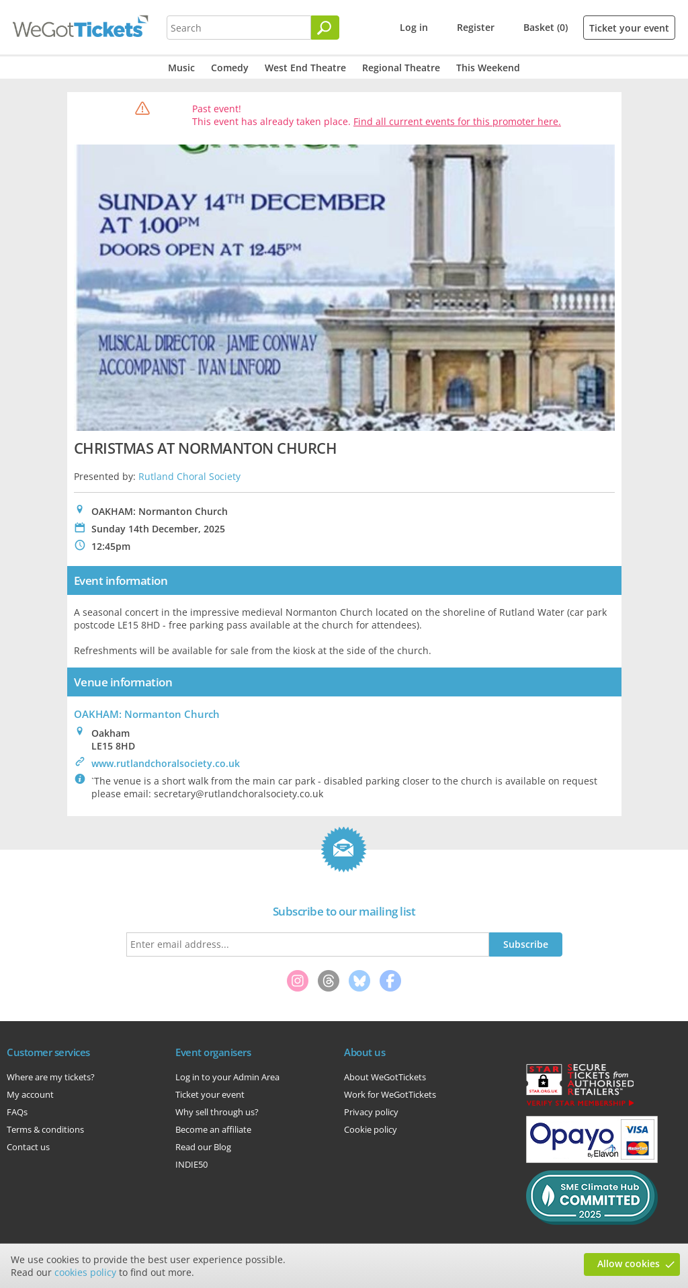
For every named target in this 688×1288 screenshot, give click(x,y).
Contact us (28, 1147)
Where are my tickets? (51, 1077)
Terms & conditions (45, 1129)
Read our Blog (203, 1147)
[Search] (325, 27)
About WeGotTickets (385, 1077)
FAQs (17, 1112)
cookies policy (85, 1272)
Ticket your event (629, 28)
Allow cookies (628, 1263)
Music (181, 67)
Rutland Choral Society (189, 476)
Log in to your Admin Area (227, 1077)
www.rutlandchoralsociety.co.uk (165, 763)
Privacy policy (371, 1112)
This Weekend (488, 67)
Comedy (230, 67)
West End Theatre (305, 67)
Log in (414, 27)
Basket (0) (545, 27)
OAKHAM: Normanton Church (147, 714)
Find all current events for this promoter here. (457, 121)
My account (30, 1094)
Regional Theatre (401, 67)
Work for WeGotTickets (390, 1094)
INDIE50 (191, 1164)
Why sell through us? (217, 1112)
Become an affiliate (213, 1129)
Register (475, 27)
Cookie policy (370, 1129)
